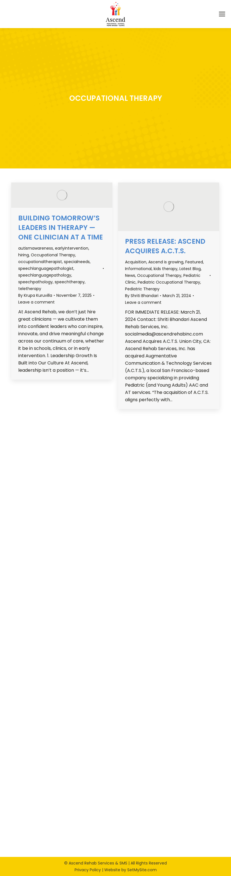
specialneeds (77, 261)
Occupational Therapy (53, 255)
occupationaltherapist (40, 261)
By (35, 295)
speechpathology (35, 282)
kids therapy (165, 269)
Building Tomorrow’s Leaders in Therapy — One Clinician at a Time (60, 227)
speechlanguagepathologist (45, 268)
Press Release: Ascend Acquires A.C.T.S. (165, 246)
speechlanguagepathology (44, 275)
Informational (138, 269)
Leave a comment (36, 302)
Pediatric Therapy (142, 289)
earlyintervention (71, 248)
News (130, 275)
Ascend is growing (165, 262)
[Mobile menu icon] (222, 14)
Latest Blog (190, 269)
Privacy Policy (88, 870)
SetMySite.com (142, 870)
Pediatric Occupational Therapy (169, 282)
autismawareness (35, 248)
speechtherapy (70, 282)
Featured (194, 262)
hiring (23, 255)
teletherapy (29, 288)
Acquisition (135, 262)
